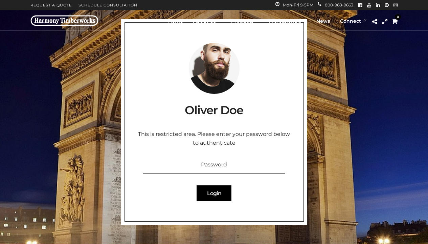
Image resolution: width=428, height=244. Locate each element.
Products (242, 21)
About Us (204, 21)
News (323, 21)
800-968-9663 (335, 4)
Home (175, 21)
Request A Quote (51, 5)
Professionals (285, 21)
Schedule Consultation (107, 5)
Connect (350, 21)
